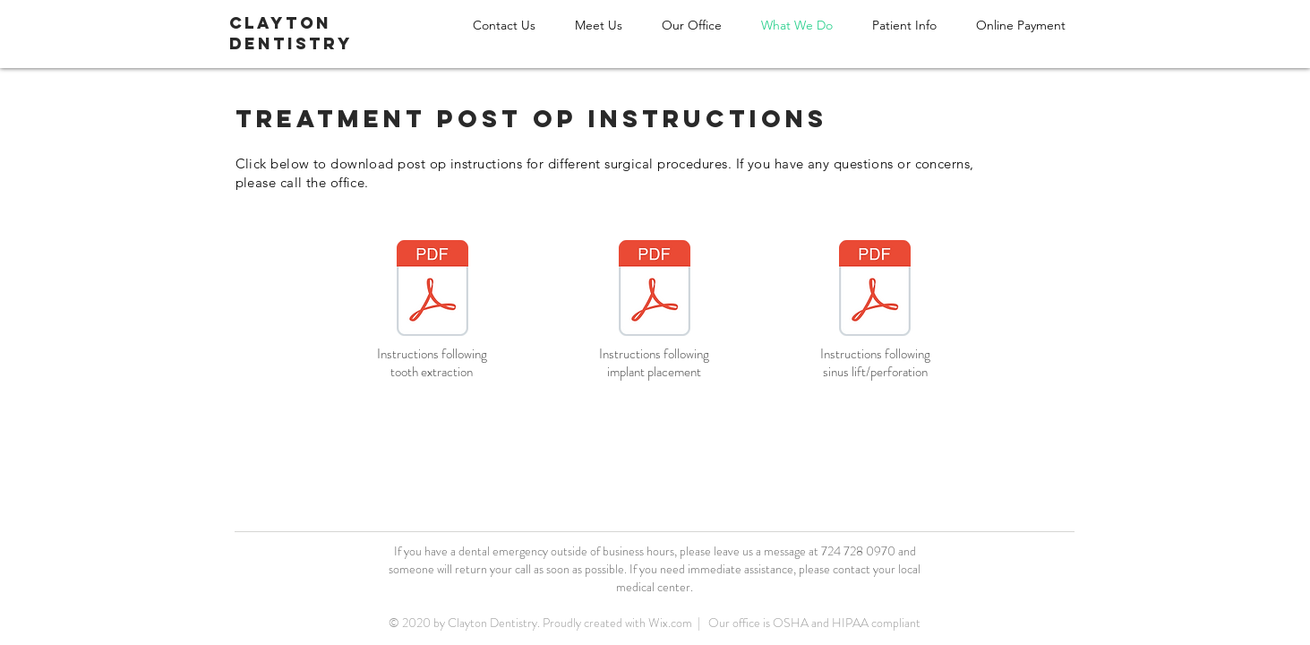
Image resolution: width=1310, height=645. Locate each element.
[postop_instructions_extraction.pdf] (432, 290)
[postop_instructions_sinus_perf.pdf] (875, 290)
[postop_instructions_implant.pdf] (654, 290)
